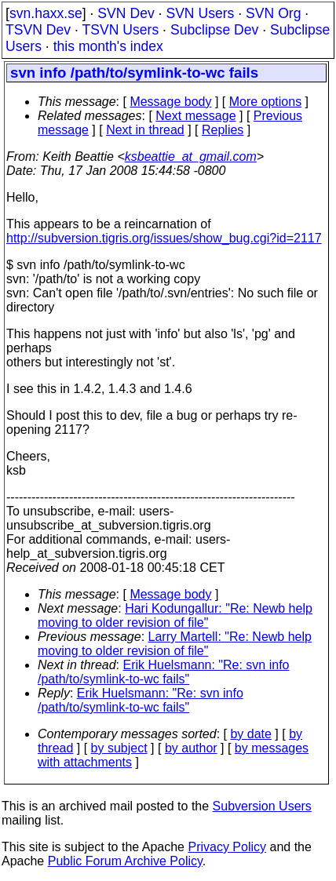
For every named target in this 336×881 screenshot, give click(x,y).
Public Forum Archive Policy (125, 861)
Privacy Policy (227, 847)
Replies (222, 130)
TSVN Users (120, 30)
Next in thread (145, 130)
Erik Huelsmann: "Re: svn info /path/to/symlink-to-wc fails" (163, 672)
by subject (119, 748)
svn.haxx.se (45, 13)
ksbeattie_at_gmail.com (191, 156)
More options (265, 101)
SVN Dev (125, 13)
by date (250, 734)
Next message (195, 115)
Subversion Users (262, 806)
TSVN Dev (38, 30)
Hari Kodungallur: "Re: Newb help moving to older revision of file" (175, 615)
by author (191, 748)
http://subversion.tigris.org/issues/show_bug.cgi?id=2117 (164, 238)
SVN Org (273, 13)
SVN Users (200, 13)
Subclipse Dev (214, 30)
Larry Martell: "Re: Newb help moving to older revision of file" (175, 643)
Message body (170, 101)
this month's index (108, 46)
